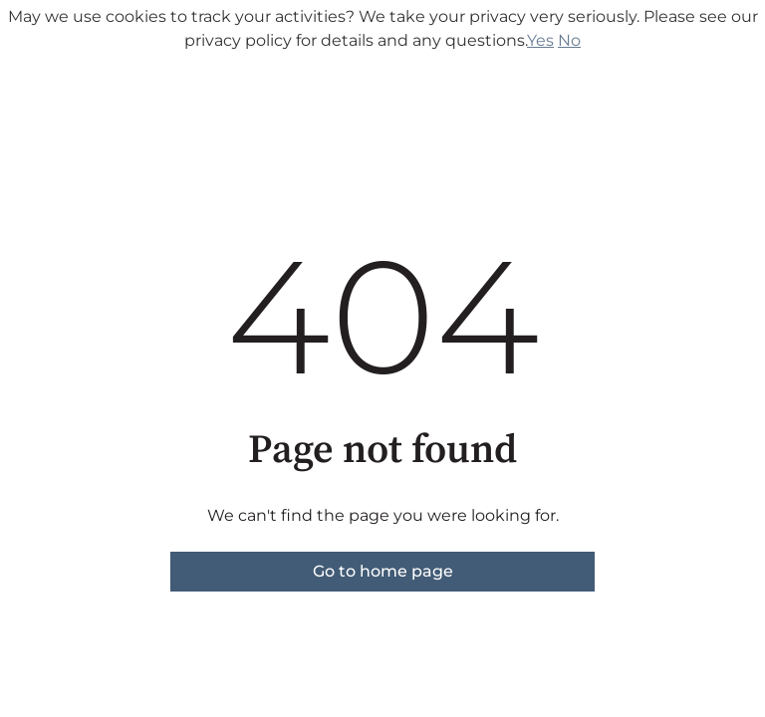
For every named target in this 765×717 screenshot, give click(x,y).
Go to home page (383, 571)
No (569, 40)
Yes (540, 40)
